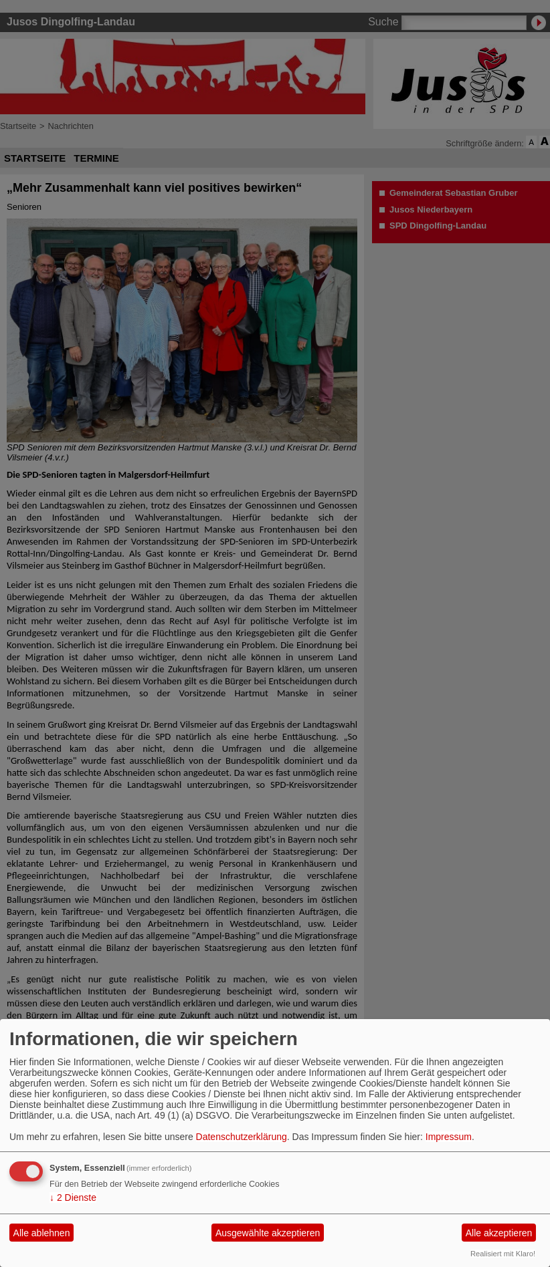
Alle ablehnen (41, 1233)
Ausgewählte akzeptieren (267, 1233)
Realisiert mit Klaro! (502, 1254)
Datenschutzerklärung (241, 1136)
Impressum (449, 1136)
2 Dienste (73, 1197)
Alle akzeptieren (499, 1233)
